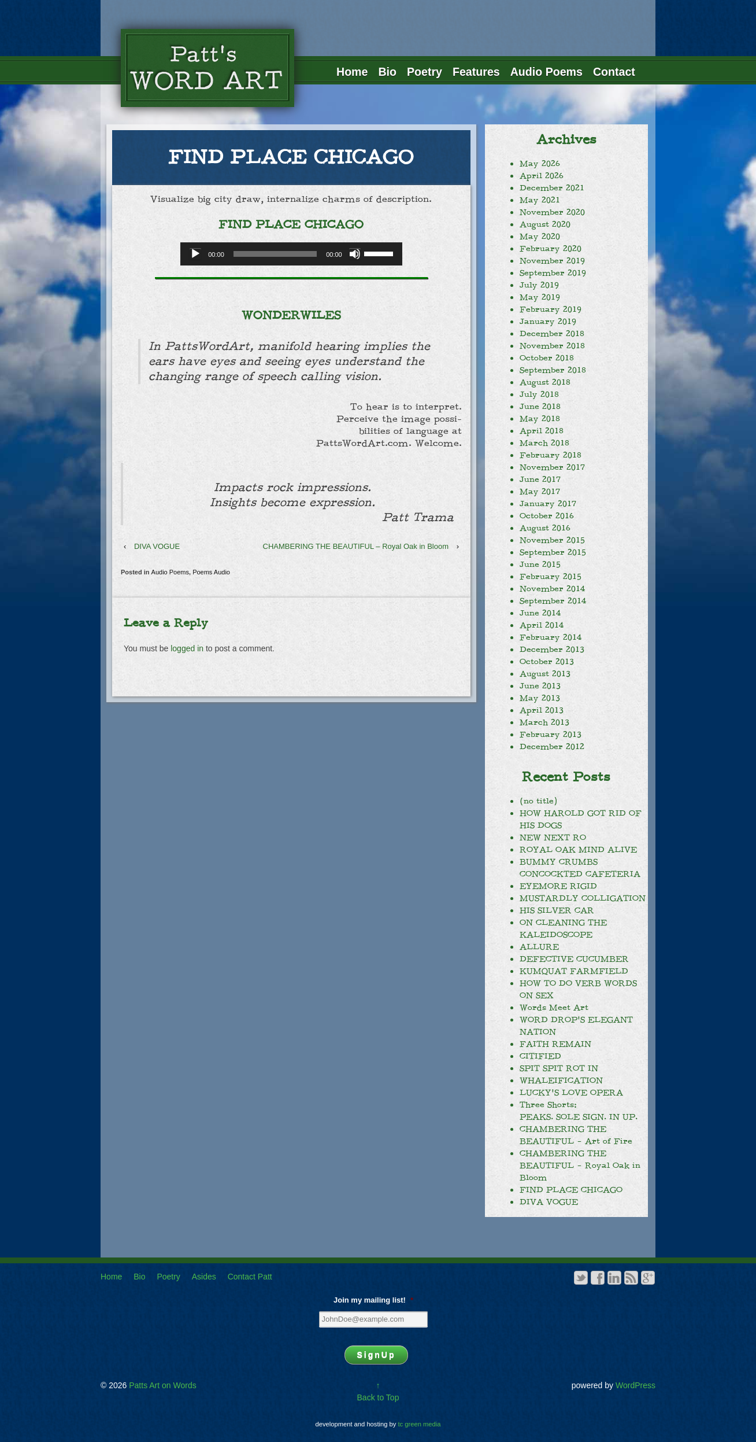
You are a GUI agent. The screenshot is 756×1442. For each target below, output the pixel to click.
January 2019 (548, 321)
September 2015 (553, 552)
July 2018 (539, 394)
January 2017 (548, 504)
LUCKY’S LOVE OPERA (571, 1092)
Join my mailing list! (373, 1300)
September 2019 (553, 273)
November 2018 (552, 346)
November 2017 (552, 467)
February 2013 (550, 734)
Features (476, 71)
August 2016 (545, 528)
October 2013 (547, 662)
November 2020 (552, 212)
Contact (614, 71)
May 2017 (540, 491)
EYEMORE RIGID (558, 886)
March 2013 (544, 722)
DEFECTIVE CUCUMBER (574, 959)
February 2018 (550, 455)
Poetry (424, 71)
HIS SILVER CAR (557, 910)
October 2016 (547, 516)
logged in (187, 648)
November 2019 (552, 261)
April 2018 (542, 431)
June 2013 (540, 686)
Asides (204, 1276)
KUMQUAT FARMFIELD (574, 971)
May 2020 (540, 236)
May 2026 (540, 163)
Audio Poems (546, 71)
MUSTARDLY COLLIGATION (583, 898)
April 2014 (542, 625)
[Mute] (355, 254)
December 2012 (552, 747)
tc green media (419, 1424)
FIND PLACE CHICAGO (571, 1190)
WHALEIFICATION (561, 1080)
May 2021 (540, 200)
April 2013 (542, 710)
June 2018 (540, 406)
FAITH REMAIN (555, 1044)
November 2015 (552, 540)
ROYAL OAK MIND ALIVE (578, 849)
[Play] (195, 254)
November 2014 (552, 589)
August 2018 (545, 382)
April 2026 (542, 176)
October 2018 (547, 358)
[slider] (275, 254)
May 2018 (540, 419)
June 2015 (540, 564)
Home (352, 71)
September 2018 (553, 370)
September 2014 (553, 601)
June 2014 (540, 613)
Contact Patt (250, 1276)
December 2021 (552, 188)
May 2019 (540, 297)
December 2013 (552, 649)
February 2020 (550, 249)
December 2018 (552, 334)
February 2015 (550, 576)
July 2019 (539, 285)
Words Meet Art (554, 1007)
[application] (291, 253)
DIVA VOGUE (157, 546)
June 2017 (540, 479)
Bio (387, 71)
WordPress (635, 1385)
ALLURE (539, 947)
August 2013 (545, 674)
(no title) (538, 801)
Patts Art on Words (161, 1385)
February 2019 (550, 309)
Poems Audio (211, 572)
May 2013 (540, 698)
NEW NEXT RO (553, 837)
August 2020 (545, 224)
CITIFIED (540, 1056)
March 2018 (544, 443)
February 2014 (550, 637)
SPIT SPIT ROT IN (559, 1068)
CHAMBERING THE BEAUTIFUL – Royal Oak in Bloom (356, 546)
